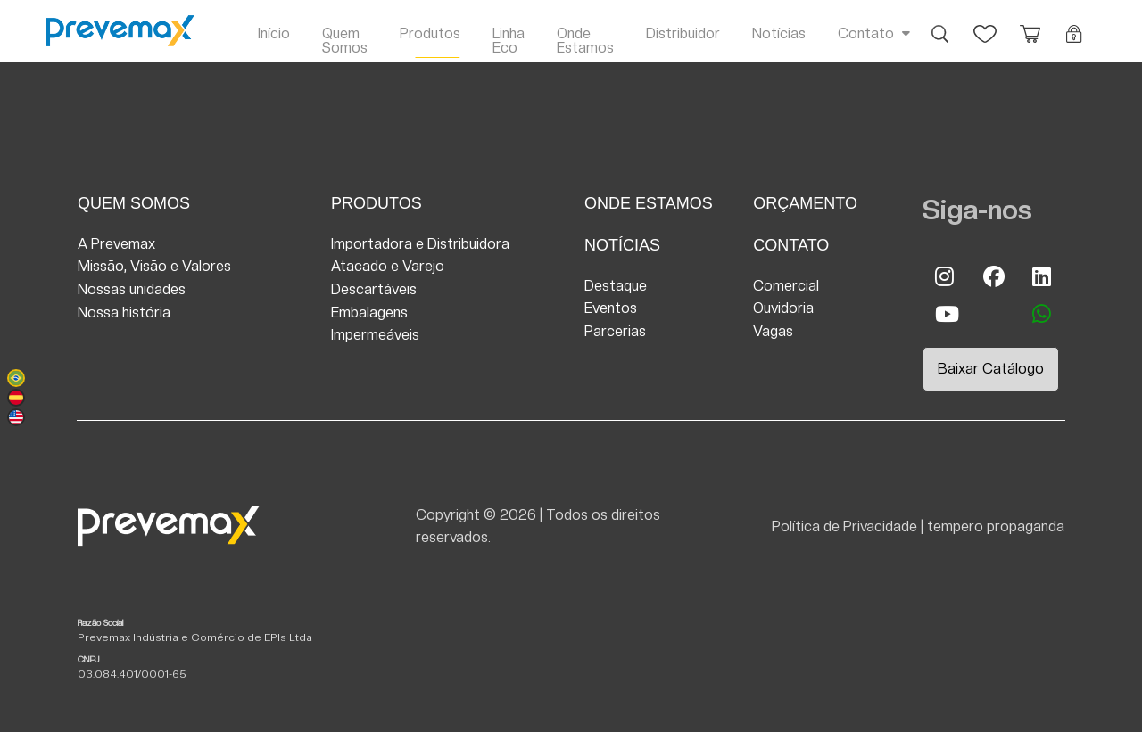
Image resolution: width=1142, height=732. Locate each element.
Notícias (779, 33)
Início (274, 33)
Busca (940, 25)
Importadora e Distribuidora (420, 243)
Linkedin (1042, 276)
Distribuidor (683, 33)
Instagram (945, 276)
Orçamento (1029, 25)
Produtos (430, 33)
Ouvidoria (783, 308)
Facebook (993, 276)
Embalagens (369, 312)
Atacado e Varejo (387, 266)
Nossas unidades (132, 289)
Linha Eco (508, 40)
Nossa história (124, 312)
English (16, 417)
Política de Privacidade (844, 526)
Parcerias (615, 331)
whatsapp (1042, 314)
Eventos (610, 308)
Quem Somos (345, 40)
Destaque (615, 285)
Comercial (786, 285)
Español (16, 398)
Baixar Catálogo (991, 368)
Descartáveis (374, 289)
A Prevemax (116, 243)
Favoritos (985, 25)
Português (16, 378)
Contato (866, 33)
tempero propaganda (995, 526)
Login (1074, 25)
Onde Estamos (585, 40)
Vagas (773, 331)
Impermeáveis (375, 334)
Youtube (945, 314)
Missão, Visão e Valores (154, 266)
